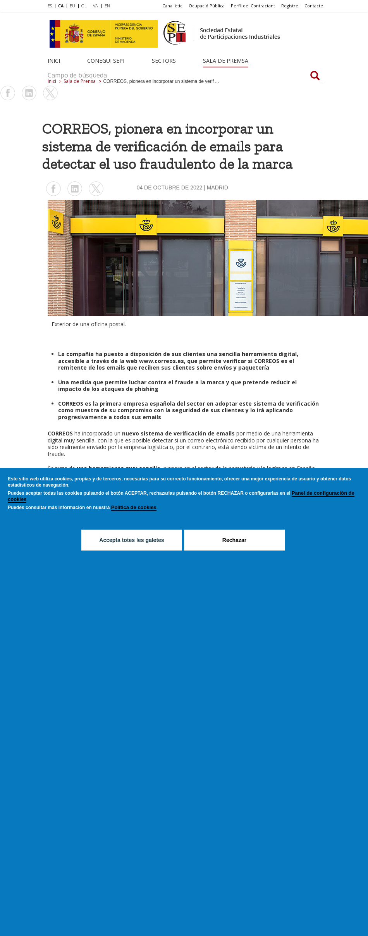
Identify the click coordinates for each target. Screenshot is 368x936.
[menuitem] (51, 6)
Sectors (164, 60)
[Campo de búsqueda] (315, 76)
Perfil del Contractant (253, 6)
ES (50, 6)
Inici (54, 60)
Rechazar (234, 540)
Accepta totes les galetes (131, 540)
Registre (289, 6)
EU (72, 6)
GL (84, 6)
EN (107, 6)
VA (95, 6)
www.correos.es (161, 361)
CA (61, 6)
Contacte (313, 6)
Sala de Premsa (225, 60)
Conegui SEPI (105, 60)
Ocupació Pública (207, 6)
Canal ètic (172, 6)
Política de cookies (133, 507)
